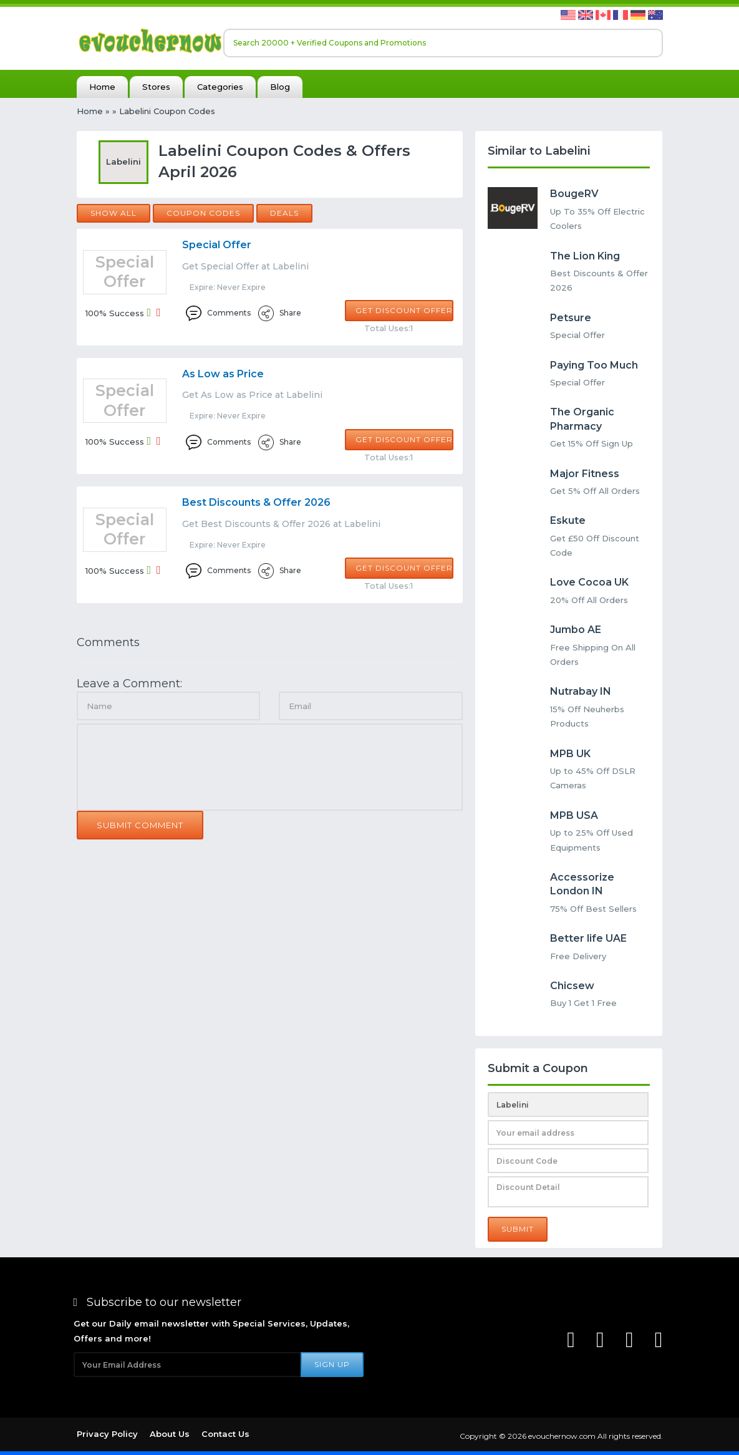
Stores (156, 87)
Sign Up (332, 1364)
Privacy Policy (107, 1434)
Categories (220, 87)
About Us (170, 1434)
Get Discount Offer (404, 310)
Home (102, 87)
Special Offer (216, 245)
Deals (284, 213)
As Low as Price (223, 374)
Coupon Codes (203, 213)
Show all (113, 213)
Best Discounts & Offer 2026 (256, 502)
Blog (280, 87)
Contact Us (225, 1434)
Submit (517, 1229)
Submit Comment (140, 825)
